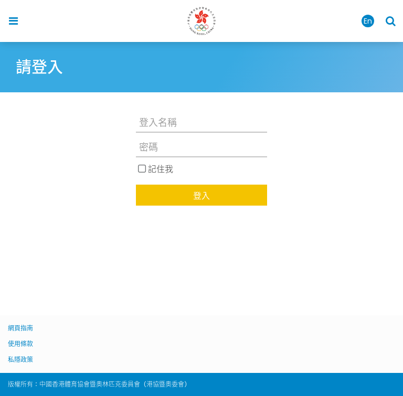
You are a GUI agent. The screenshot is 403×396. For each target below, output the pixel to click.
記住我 (160, 168)
